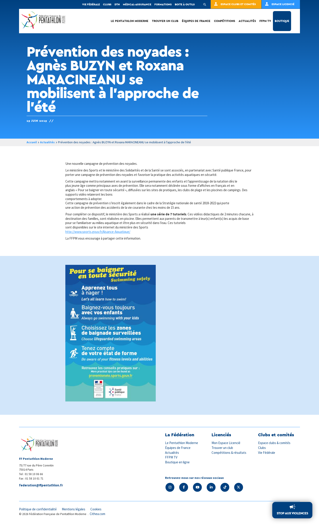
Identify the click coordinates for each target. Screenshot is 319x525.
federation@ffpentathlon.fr (41, 485)
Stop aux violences (292, 513)
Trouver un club (165, 21)
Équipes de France (196, 21)
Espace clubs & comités (274, 443)
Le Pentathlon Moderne (129, 21)
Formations (163, 4)
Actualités (247, 21)
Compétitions (224, 21)
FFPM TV (265, 21)
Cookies (97, 509)
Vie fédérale (91, 4)
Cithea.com (98, 514)
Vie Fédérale (266, 452)
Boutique (282, 21)
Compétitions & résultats (229, 452)
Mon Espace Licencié (226, 443)
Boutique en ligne (177, 462)
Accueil (32, 142)
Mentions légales (74, 509)
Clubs (107, 4)
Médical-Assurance (137, 4)
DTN (117, 4)
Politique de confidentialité (38, 509)
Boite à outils (185, 4)
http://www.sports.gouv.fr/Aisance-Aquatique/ (97, 232)
